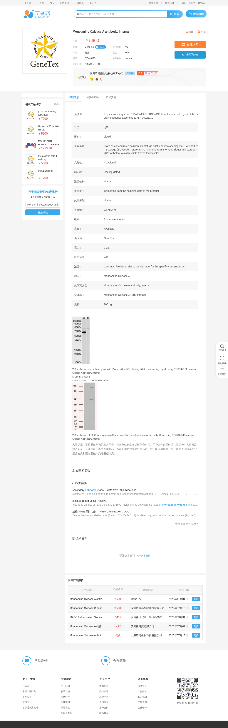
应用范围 (117, 47)
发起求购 (43, 212)
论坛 (52, 2)
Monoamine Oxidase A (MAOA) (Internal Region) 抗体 (101, 635)
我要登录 (153, 2)
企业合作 (142, 707)
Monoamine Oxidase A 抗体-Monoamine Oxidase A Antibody (104, 626)
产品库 (25, 686)
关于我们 (65, 686)
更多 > (57, 104)
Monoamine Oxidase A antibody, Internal (93, 599)
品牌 (75, 47)
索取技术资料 (143, 555)
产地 (75, 52)
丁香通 (27, 2)
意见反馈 (41, 660)
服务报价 (142, 686)
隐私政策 (103, 713)
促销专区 (103, 702)
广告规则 (142, 702)
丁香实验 (26, 697)
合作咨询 (119, 660)
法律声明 (65, 702)
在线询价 (190, 44)
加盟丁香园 (66, 713)
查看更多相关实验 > (186, 523)
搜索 (174, 14)
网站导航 (65, 707)
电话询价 (190, 55)
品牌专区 (103, 691)
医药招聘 (64, 2)
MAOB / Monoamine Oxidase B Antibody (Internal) (99, 617)
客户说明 (142, 697)
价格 (75, 41)
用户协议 (103, 707)
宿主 (115, 52)
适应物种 (117, 58)
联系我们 (65, 691)
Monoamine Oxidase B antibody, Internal (93, 608)
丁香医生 (79, 2)
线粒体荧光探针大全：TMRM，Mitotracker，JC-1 (101, 511)
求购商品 (103, 686)
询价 (196, 599)
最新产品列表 (29, 691)
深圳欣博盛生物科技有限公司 (106, 73)
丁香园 (40, 2)
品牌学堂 (103, 697)
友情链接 (65, 697)
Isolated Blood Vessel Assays (89, 500)
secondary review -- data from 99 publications (104, 490)
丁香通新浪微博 (30, 707)
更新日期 (77, 64)
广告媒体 (142, 691)
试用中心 (26, 702)
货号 (75, 58)
